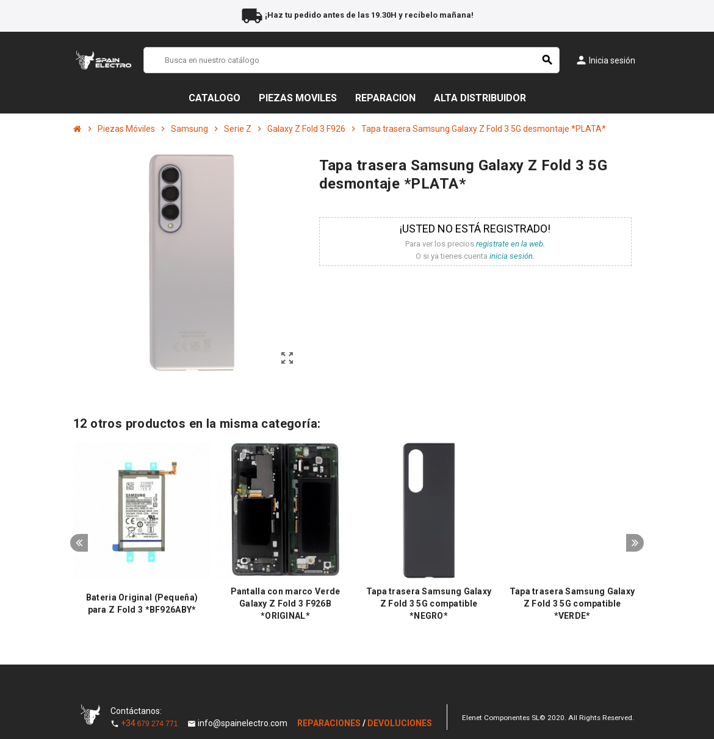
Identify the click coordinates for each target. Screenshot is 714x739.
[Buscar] (351, 60)
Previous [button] (79, 545)
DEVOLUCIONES (399, 723)
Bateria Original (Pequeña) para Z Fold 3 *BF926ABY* (142, 604)
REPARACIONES (329, 723)
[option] (142, 535)
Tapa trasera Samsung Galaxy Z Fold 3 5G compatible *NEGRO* (429, 603)
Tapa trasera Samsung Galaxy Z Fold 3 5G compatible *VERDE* (572, 603)
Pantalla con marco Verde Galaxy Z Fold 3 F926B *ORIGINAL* (286, 603)
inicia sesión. (512, 256)
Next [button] (635, 545)
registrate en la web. (510, 243)
